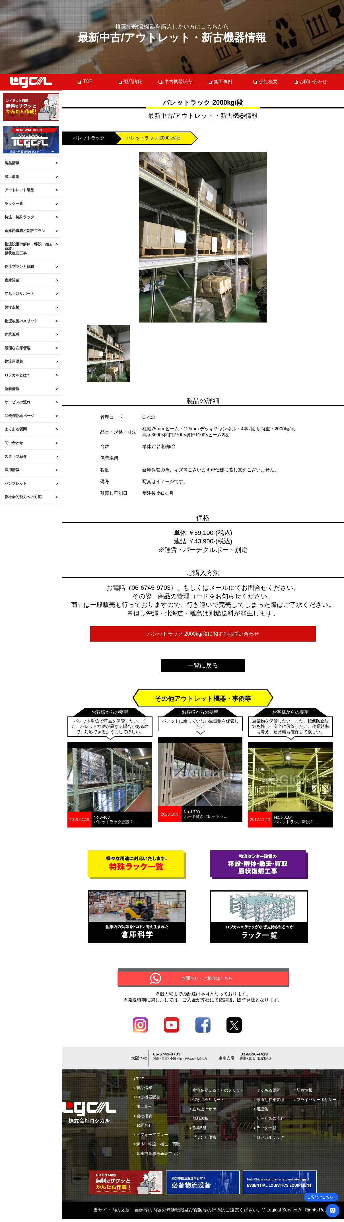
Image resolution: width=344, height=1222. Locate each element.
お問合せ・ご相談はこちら (207, 979)
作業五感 (12, 334)
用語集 (261, 1112)
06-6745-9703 (169, 1058)
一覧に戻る (203, 665)
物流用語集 (14, 361)
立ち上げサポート (19, 293)
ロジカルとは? (17, 375)
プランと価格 (203, 1140)
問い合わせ (14, 443)
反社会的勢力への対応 (23, 497)
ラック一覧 (14, 204)
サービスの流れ (17, 402)
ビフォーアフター (151, 1137)
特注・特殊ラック (19, 217)
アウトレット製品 (19, 190)
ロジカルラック (269, 1140)
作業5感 (198, 1131)
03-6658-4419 (256, 1058)
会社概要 (265, 81)
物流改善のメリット (21, 321)
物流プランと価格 (19, 266)
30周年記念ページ (19, 416)
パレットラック (89, 137)
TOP (84, 81)
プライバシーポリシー (315, 1102)
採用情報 (12, 470)
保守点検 (12, 307)
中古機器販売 (175, 81)
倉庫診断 (12, 280)
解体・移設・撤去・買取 (157, 1147)
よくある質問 (16, 429)
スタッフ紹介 (16, 456)
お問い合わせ (310, 81)
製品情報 (12, 163)
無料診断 (199, 1121)
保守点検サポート (207, 1102)
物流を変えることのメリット (217, 1093)
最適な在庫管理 (17, 348)
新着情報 (12, 389)
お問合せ (143, 1128)
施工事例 (12, 176)
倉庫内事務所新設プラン (25, 231)
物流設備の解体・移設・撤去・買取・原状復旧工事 (30, 248)
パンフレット (16, 483)
